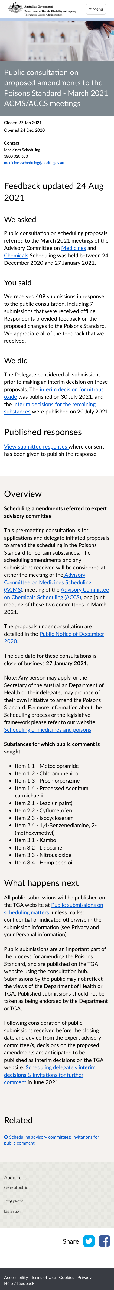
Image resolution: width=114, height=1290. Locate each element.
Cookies (66, 1277)
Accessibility (16, 1277)
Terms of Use (43, 1277)
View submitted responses (36, 446)
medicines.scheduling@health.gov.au (34, 162)
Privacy (84, 1277)
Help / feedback (19, 1283)
